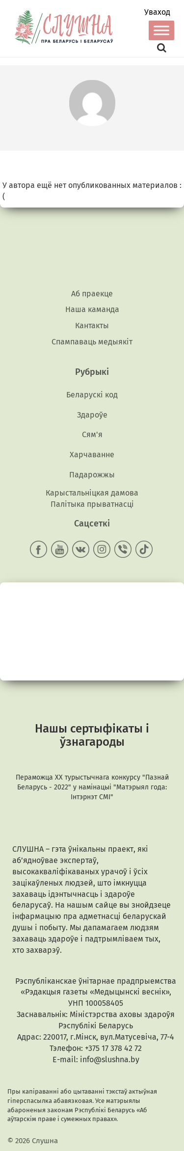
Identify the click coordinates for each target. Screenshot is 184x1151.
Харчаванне (92, 454)
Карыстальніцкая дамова (92, 492)
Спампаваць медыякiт (92, 341)
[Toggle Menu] (161, 30)
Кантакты (92, 325)
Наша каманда (92, 309)
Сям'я (92, 434)
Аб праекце (92, 293)
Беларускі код (92, 394)
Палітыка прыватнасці (92, 504)
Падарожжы (92, 474)
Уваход (157, 12)
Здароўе (92, 414)
